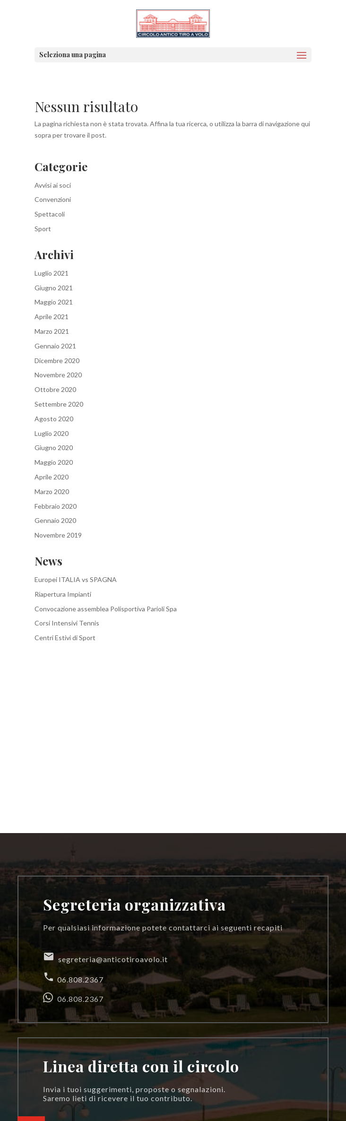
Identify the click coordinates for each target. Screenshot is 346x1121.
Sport (43, 229)
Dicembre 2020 (57, 360)
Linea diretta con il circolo (141, 1066)
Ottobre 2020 (55, 389)
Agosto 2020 (54, 419)
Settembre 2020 (59, 404)
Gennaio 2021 (55, 346)
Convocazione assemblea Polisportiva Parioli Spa (106, 609)
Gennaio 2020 (55, 520)
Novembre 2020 (58, 375)
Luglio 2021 (52, 273)
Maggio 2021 (54, 302)
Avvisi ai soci (53, 185)
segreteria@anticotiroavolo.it (105, 957)
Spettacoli (50, 214)
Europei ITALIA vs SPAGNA (76, 579)
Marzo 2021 (52, 331)
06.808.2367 (73, 977)
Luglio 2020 (52, 433)
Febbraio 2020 (56, 506)
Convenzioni (53, 199)
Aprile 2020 (52, 477)
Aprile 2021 (52, 317)
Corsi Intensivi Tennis (67, 623)
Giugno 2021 (54, 288)
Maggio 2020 (54, 462)
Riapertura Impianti (63, 594)
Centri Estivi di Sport (65, 638)
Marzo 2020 (52, 491)
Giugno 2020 (54, 447)
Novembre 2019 (58, 535)
